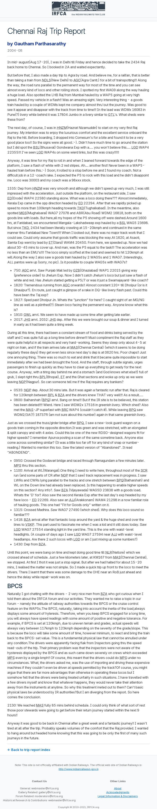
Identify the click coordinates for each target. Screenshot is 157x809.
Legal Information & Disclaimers (118, 796)
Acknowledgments (117, 792)
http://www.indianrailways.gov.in (79, 769)
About (117, 788)
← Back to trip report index (28, 750)
